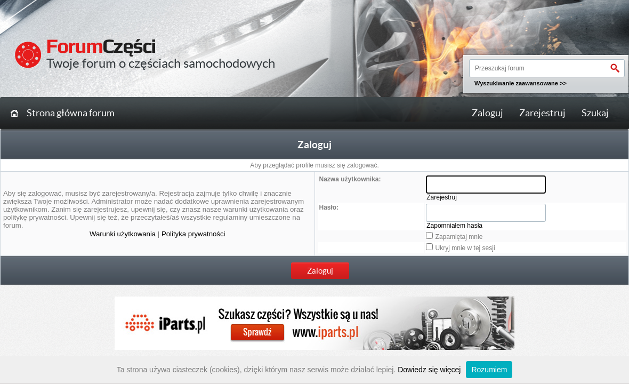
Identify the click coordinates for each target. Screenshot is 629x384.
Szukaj (595, 113)
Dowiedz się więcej (429, 369)
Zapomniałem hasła (454, 225)
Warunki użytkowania (123, 234)
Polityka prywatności (193, 234)
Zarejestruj (542, 113)
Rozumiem (489, 369)
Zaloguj (487, 113)
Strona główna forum (71, 113)
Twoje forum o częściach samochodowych (160, 63)
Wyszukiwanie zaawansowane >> (520, 83)
